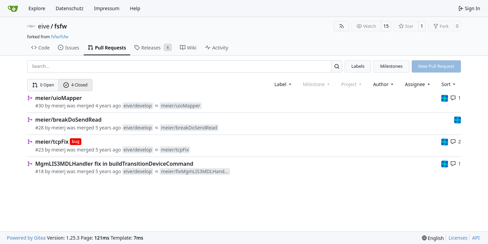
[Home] (12, 8)
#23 (39, 149)
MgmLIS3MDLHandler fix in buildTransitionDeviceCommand (114, 163)
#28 (39, 127)
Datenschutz (69, 8)
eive (43, 26)
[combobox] (283, 84)
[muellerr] (444, 98)
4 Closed (75, 85)
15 (386, 26)
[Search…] (336, 66)
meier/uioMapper (58, 98)
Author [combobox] (383, 84)
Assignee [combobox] (418, 84)
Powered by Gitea (26, 238)
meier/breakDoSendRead (68, 119)
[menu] (449, 84)
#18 (39, 171)
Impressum (106, 8)
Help (135, 8)
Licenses (458, 238)
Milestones (391, 66)
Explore (36, 8)
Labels (358, 66)
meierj (59, 105)
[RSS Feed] (341, 26)
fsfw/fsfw (59, 37)
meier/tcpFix (52, 141)
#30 (39, 105)
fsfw (60, 26)
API (476, 238)
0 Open (43, 85)
